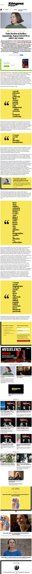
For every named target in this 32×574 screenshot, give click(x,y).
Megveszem (6, 66)
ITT (21, 125)
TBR (4, 9)
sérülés (16, 31)
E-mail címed (19, 327)
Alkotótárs (7, 9)
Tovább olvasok (15, 187)
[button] (0, 10)
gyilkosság (20, 31)
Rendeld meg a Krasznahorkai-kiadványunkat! (22, 10)
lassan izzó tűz (11, 31)
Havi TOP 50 (11, 10)
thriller (18, 31)
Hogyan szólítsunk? (20, 330)
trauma (14, 31)
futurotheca (15, 9)
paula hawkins (23, 31)
